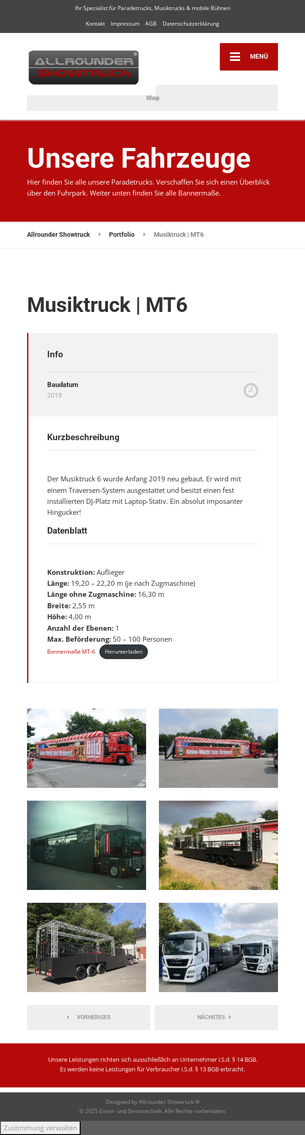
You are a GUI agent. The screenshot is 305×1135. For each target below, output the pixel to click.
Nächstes (214, 1017)
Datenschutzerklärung (191, 23)
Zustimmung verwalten (40, 1127)
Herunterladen (123, 651)
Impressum (125, 23)
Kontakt (95, 23)
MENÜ (249, 57)
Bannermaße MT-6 (71, 651)
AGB (151, 23)
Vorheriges (88, 1017)
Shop (152, 97)
